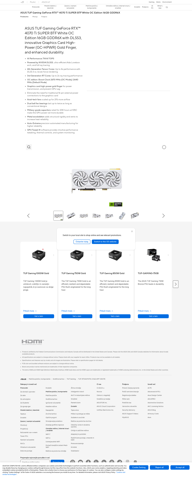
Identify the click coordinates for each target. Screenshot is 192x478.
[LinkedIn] (104, 462)
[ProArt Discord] (135, 462)
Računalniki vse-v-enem (28, 432)
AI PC (150, 388)
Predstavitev (24, 17)
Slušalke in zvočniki (78, 418)
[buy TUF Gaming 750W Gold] (73, 273)
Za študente (24, 403)
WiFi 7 (48, 434)
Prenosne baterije (77, 444)
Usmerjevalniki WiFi (53, 442)
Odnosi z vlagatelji (103, 395)
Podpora (44, 17)
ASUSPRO (151, 399)
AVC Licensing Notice (155, 406)
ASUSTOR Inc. (102, 403)
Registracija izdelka (129, 395)
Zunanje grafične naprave (55, 425)
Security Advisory (128, 410)
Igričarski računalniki (53, 403)
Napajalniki (50, 410)
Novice (99, 392)
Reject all (159, 467)
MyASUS (125, 417)
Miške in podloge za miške (80, 414)
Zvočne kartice (51, 414)
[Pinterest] (111, 462)
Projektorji (24, 429)
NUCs (22, 444)
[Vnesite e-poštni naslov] (35, 462)
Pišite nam (126, 399)
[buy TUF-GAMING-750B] (148, 273)
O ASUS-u (100, 388)
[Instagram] (72, 462)
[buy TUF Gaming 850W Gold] (112, 273)
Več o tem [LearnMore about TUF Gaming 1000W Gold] (38, 316)
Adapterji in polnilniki (78, 434)
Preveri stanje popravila (130, 388)
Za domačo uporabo (27, 392)
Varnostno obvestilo (129, 406)
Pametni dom (75, 403)
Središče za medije (103, 399)
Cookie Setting (138, 467)
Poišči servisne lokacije (130, 392)
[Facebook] (88, 462)
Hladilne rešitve (51, 406)
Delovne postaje (26, 451)
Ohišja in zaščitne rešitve (80, 431)
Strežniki (74, 399)
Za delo (23, 395)
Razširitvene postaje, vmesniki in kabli (82, 439)
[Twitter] (96, 462)
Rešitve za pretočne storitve (81, 421)
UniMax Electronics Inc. (105, 410)
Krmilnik (74, 447)
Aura (149, 417)
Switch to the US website (105, 241)
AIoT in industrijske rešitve (80, 395)
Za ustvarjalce (25, 399)
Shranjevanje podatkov (54, 421)
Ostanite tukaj (82, 241)
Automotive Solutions (155, 403)
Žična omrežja (76, 388)
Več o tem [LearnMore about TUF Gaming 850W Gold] (115, 316)
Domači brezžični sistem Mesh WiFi (56, 446)
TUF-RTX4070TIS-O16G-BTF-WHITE (91, 379)
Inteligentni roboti (77, 392)
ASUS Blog (152, 410)
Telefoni (23, 414)
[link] (24, 7)
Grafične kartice (51, 399)
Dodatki (23, 418)
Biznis (158, 2)
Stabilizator (75, 451)
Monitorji (23, 425)
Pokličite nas (126, 403)
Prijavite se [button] (57, 462)
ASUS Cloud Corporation (106, 406)
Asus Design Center (155, 395)
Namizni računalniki (27, 440)
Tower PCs (24, 436)
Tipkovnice (75, 410)
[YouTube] (80, 462)
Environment (167, 2)
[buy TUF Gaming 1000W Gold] (36, 273)
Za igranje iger (25, 406)
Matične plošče (51, 395)
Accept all (180, 467)
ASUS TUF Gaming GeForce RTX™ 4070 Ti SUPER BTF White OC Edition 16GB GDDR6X (70, 12)
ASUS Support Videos (130, 414)
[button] (151, 2)
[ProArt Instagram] (127, 462)
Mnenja (34, 17)
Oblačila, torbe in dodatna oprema (80, 426)
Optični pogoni (51, 418)
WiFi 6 (48, 438)
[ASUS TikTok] (119, 462)
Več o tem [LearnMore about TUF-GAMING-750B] (153, 316)
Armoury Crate (153, 414)
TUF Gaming (71, 379)
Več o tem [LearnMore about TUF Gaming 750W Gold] (77, 316)
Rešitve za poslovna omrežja (56, 451)
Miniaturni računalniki (28, 447)
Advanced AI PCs (154, 392)
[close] (132, 231)
